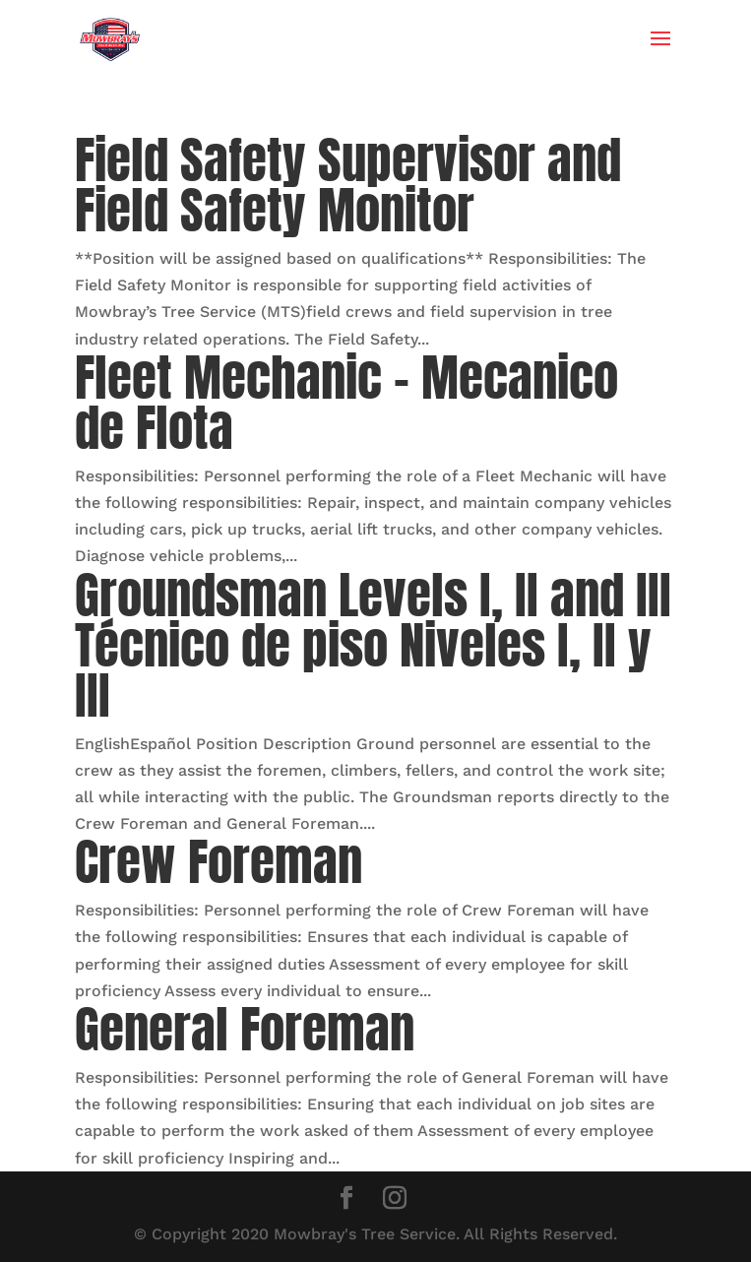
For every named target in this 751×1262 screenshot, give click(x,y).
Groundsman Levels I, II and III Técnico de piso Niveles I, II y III (373, 645)
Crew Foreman (218, 862)
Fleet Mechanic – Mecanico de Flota (346, 403)
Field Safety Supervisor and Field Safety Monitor (348, 185)
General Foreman (244, 1029)
